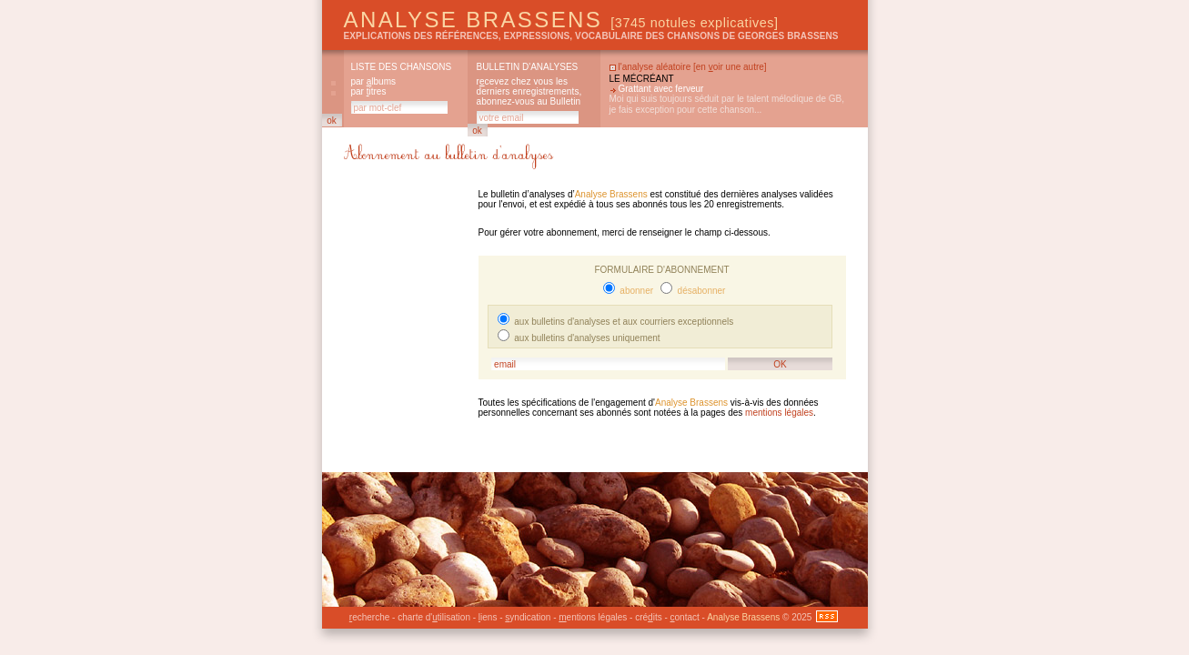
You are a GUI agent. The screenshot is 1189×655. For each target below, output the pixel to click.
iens (488, 617)
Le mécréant (642, 79)
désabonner (700, 291)
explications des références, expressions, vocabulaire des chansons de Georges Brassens (591, 36)
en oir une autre (730, 67)
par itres (369, 91)
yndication (527, 617)
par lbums (373, 81)
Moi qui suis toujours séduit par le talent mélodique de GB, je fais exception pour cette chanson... (727, 104)
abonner (635, 291)
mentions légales (779, 413)
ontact (685, 617)
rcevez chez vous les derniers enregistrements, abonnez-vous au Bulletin (529, 91)
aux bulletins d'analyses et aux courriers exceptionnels (623, 322)
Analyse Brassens (561, 19)
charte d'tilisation (434, 617)
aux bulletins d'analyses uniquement (586, 338)
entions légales (593, 617)
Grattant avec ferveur (661, 89)
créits (648, 617)
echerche (369, 617)
